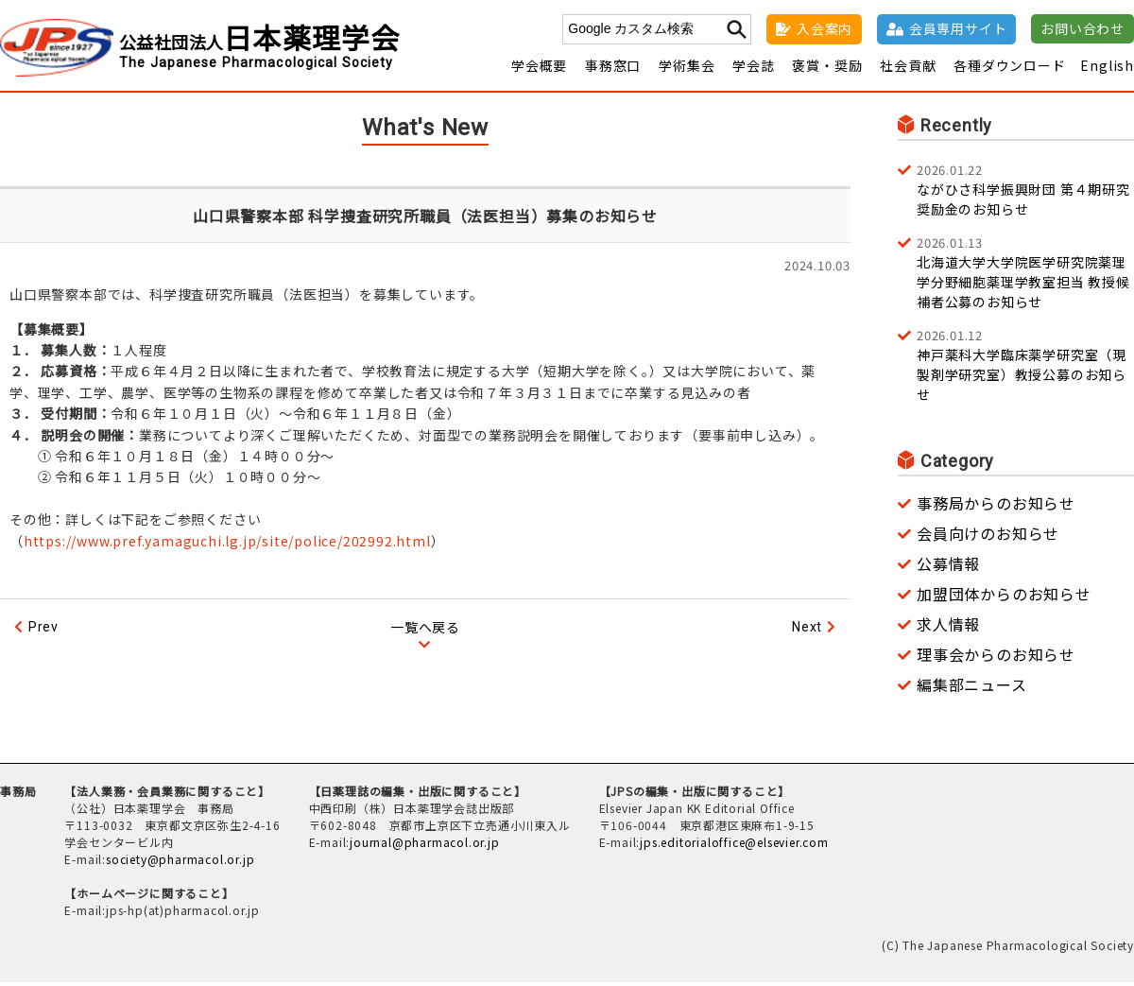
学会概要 (539, 69)
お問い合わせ (1082, 28)
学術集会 (686, 69)
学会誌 (753, 69)
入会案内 (824, 28)
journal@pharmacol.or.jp (424, 846)
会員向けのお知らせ (988, 537)
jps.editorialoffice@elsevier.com (734, 846)
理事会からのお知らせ (996, 658)
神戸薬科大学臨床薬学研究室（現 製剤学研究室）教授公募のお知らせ (1025, 368)
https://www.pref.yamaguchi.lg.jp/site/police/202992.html (227, 543)
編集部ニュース (972, 688)
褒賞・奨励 (827, 69)
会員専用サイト (958, 28)
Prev (43, 630)
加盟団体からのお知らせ (1004, 597)
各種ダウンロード (1009, 69)
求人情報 (948, 627)
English (1107, 69)
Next (807, 630)
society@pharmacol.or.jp (180, 863)
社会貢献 (908, 69)
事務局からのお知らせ (996, 506)
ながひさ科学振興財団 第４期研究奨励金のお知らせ (1025, 193)
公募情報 (948, 567)
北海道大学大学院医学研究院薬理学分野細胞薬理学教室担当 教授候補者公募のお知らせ (1025, 275)
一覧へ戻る (425, 630)
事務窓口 (613, 69)
